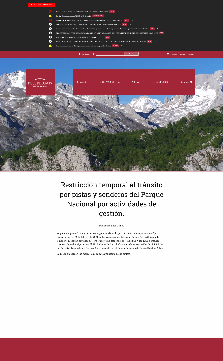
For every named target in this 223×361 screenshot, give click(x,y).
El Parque (85, 82)
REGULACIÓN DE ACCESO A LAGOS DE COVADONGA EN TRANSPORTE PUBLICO (88, 24)
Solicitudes (86, 54)
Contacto (186, 81)
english (174, 54)
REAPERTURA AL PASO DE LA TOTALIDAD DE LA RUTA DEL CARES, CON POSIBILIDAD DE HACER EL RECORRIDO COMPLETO (107, 33)
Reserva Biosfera (113, 82)
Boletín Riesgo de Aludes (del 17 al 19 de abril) (73, 16)
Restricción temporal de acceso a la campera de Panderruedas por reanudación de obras (89, 20)
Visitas (139, 82)
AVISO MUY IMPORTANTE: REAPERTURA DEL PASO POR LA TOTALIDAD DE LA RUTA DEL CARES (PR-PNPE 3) (101, 41)
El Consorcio (164, 82)
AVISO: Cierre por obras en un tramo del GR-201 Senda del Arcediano (82, 12)
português (191, 54)
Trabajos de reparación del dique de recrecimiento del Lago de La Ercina (83, 46)
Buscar (131, 54)
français (182, 54)
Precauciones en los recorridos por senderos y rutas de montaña (80, 37)
